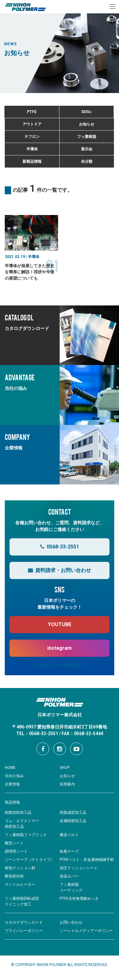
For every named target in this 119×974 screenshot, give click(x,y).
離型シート (14, 843)
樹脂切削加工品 (18, 812)
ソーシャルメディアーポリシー (86, 930)
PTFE (31, 112)
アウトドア (32, 124)
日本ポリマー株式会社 (59, 665)
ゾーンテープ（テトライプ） (29, 859)
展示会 (86, 149)
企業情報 (12, 784)
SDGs (86, 112)
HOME (10, 767)
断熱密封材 (14, 876)
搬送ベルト (69, 835)
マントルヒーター (20, 884)
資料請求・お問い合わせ (59, 570)
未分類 (86, 161)
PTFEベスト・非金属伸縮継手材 (87, 859)
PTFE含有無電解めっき (79, 898)
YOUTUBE (59, 624)
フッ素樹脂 (86, 136)
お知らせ (86, 124)
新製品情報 (32, 161)
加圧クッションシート (79, 868)
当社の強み (14, 776)
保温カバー (69, 876)
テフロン (32, 136)
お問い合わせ (71, 922)
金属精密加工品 (73, 821)
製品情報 (12, 802)
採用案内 (67, 784)
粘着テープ (69, 851)
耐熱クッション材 (20, 868)
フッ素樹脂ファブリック (26, 835)
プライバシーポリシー (24, 930)
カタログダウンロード (24, 922)
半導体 (32, 149)
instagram (59, 648)
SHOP (64, 767)
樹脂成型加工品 (73, 812)
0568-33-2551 (59, 547)
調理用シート (16, 851)
